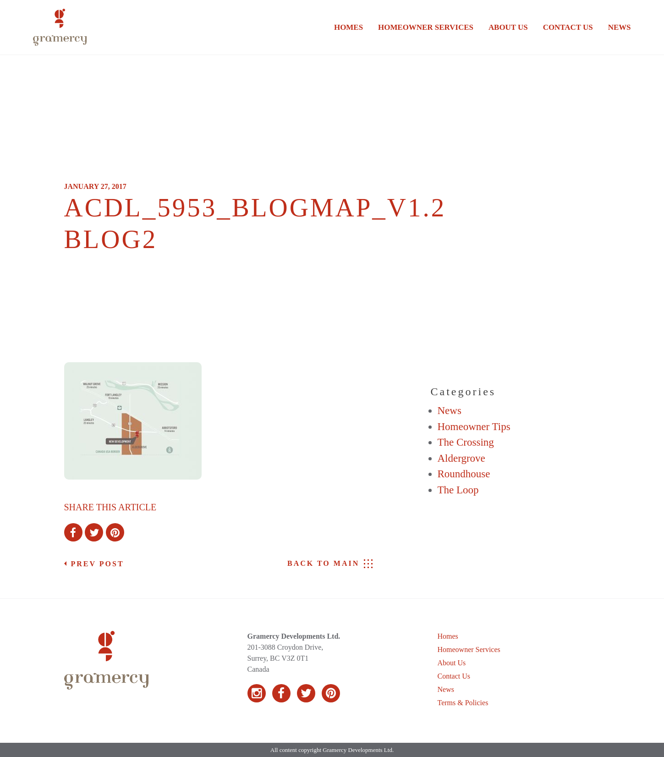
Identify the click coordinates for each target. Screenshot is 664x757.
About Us (508, 27)
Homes (348, 27)
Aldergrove (461, 458)
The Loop (458, 490)
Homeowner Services (425, 27)
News (619, 27)
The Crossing (466, 442)
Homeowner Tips (474, 426)
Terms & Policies (463, 703)
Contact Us (568, 27)
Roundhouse (464, 474)
